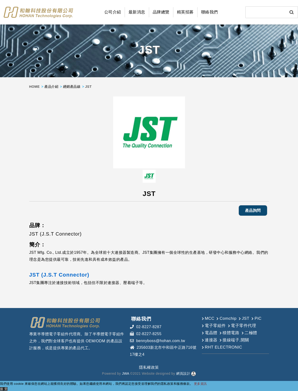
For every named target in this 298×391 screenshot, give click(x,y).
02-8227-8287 (149, 326)
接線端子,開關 (235, 339)
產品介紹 (51, 86)
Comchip (228, 318)
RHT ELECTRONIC (223, 346)
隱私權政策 (149, 367)
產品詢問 (253, 210)
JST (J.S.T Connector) (59, 274)
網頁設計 (183, 373)
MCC (209, 318)
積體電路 (230, 332)
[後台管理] (193, 373)
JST (245, 318)
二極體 (251, 332)
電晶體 (211, 332)
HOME (34, 86)
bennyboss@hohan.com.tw (160, 340)
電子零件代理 (243, 325)
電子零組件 (215, 325)
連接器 (211, 339)
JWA (125, 373)
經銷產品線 (72, 86)
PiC (258, 318)
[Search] (266, 12)
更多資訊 (200, 383)
